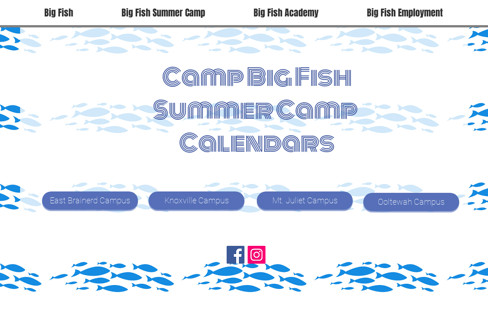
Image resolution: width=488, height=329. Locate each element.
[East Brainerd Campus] (90, 200)
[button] (163, 13)
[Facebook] (235, 255)
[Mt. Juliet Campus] (305, 200)
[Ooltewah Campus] (411, 202)
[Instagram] (256, 255)
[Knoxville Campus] (196, 200)
